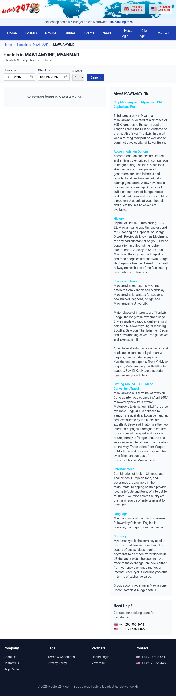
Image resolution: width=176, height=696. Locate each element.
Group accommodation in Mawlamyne (140, 585)
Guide (145, 384)
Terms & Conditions (61, 657)
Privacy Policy (57, 663)
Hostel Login (127, 33)
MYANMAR (40, 45)
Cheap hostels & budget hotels (135, 590)
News (107, 33)
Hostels (31, 33)
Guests (77, 71)
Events (89, 33)
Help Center (12, 669)
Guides (70, 33)
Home (12, 33)
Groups (51, 33)
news (154, 563)
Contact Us (11, 663)
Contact (163, 33)
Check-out (45, 70)
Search (96, 77)
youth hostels (155, 200)
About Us (10, 657)
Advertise (98, 663)
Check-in (10, 70)
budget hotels (153, 192)
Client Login (143, 33)
